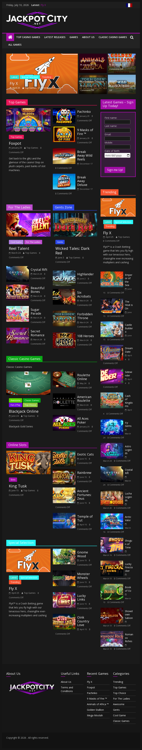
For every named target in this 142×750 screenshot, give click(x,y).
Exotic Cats (85, 454)
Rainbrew (84, 472)
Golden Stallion (119, 60)
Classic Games (32, 400)
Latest (14, 77)
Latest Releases (54, 37)
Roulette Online (83, 377)
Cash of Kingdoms (129, 401)
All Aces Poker (83, 420)
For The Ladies (33, 242)
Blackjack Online (24, 411)
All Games (14, 44)
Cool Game (16, 242)
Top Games (30, 87)
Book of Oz (128, 589)
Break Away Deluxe (82, 181)
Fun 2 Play (15, 404)
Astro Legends (128, 450)
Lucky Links (81, 598)
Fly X (43, 5)
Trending (46, 77)
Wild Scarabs (117, 81)
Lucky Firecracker (129, 567)
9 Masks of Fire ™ (85, 132)
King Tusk (18, 485)
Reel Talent (19, 248)
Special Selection (30, 77)
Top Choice (30, 404)
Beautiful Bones (37, 290)
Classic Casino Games (113, 37)
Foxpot (15, 143)
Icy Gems (128, 424)
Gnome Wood (82, 554)
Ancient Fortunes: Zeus (84, 495)
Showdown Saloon (129, 614)
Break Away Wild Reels (84, 155)
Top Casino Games (28, 37)
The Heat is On (129, 305)
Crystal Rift (39, 269)
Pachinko (84, 111)
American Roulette (84, 399)
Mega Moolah (95, 715)
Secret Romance (37, 333)
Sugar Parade (36, 311)
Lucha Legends (128, 497)
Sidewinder (128, 373)
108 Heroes (85, 336)
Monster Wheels (83, 576)
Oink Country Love (83, 621)
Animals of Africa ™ (92, 60)
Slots (13, 479)
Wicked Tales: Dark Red (72, 250)
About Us (88, 37)
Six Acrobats (84, 294)
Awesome (15, 400)
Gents (60, 242)
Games (74, 37)
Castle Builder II (129, 328)
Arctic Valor (128, 518)
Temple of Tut (85, 518)
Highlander (85, 274)
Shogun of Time (128, 544)
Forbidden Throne (92, 81)
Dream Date (129, 350)
